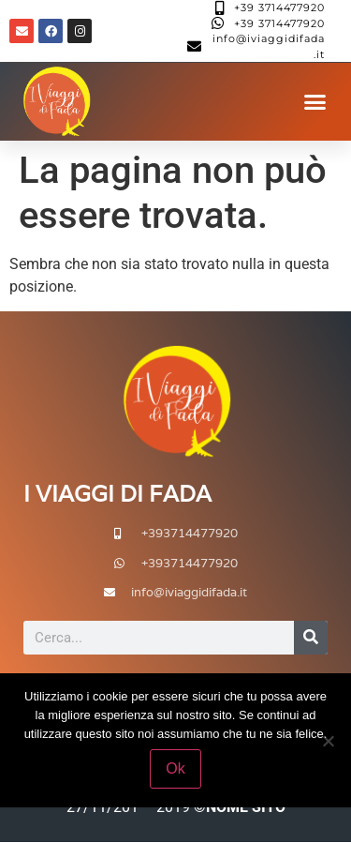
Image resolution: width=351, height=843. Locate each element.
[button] (315, 102)
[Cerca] (311, 638)
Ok (175, 768)
